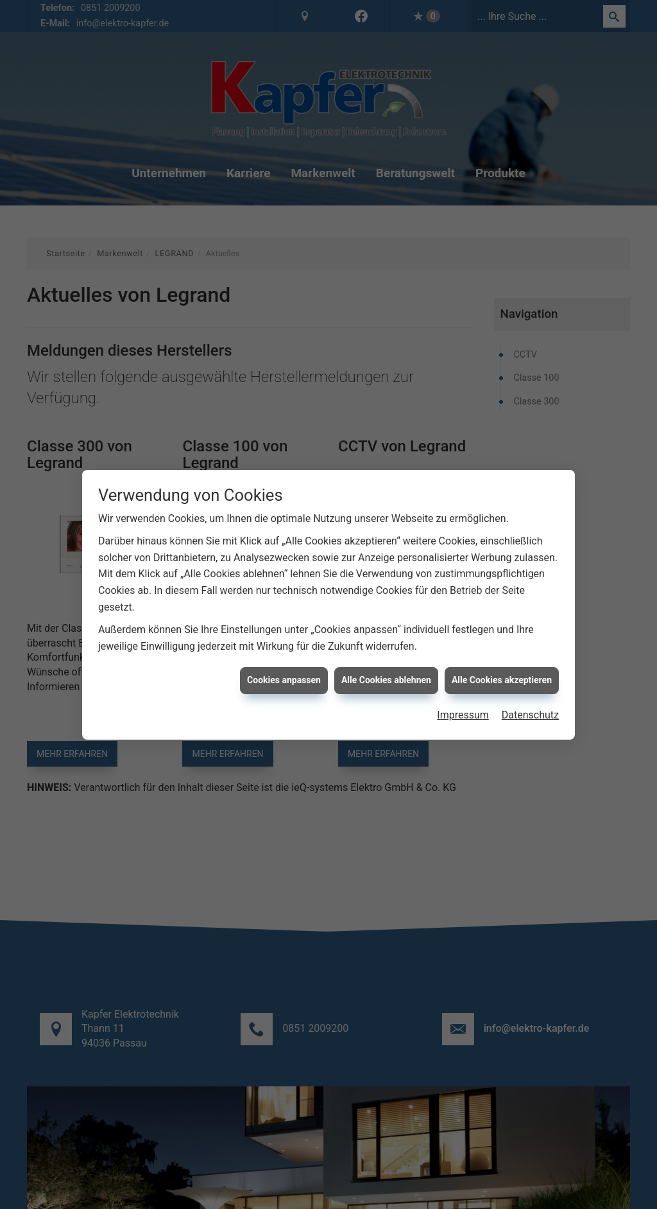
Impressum (463, 715)
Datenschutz (530, 715)
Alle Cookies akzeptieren (502, 680)
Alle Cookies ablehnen (386, 680)
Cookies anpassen (284, 680)
